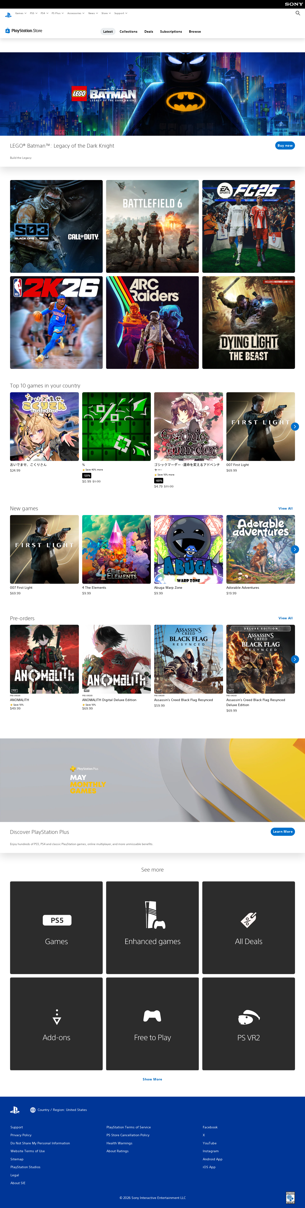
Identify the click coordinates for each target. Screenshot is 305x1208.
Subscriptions (171, 27)
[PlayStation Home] (8, 13)
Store (104, 13)
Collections (128, 27)
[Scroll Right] (295, 422)
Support (119, 13)
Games (19, 13)
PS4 (43, 13)
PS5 (32, 13)
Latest (108, 27)
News (91, 13)
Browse (195, 27)
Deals (148, 27)
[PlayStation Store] (25, 26)
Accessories (74, 13)
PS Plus (56, 13)
